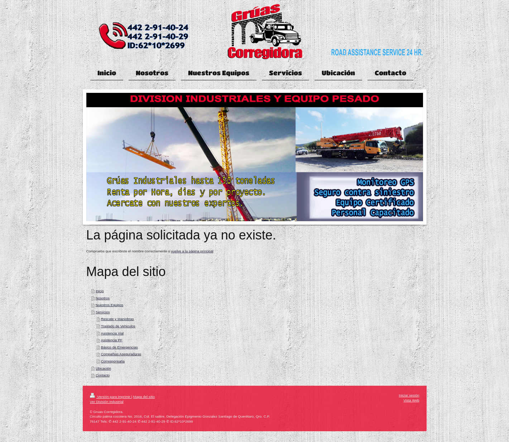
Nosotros (103, 298)
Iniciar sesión (409, 395)
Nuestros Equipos (109, 305)
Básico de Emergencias (119, 347)
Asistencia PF (112, 340)
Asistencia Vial (112, 333)
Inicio (100, 291)
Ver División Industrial (107, 402)
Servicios (103, 312)
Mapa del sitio (144, 397)
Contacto (103, 375)
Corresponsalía (113, 361)
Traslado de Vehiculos (118, 326)
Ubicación (103, 368)
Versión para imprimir (110, 397)
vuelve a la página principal (192, 251)
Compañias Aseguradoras (121, 354)
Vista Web (411, 400)
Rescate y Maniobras (117, 319)
